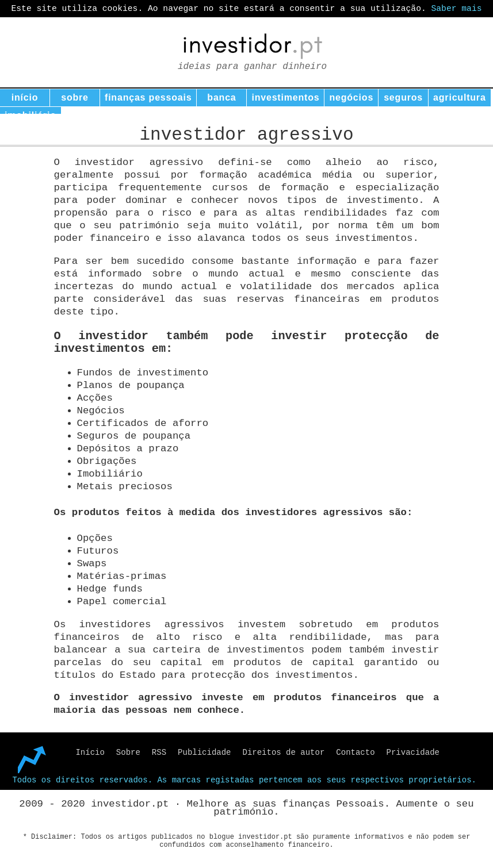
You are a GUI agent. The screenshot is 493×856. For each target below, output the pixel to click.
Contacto (355, 752)
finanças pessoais (148, 97)
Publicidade (204, 752)
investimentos (285, 97)
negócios (351, 97)
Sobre (128, 752)
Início (89, 752)
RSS (159, 752)
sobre (75, 97)
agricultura (459, 97)
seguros (403, 97)
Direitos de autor (284, 752)
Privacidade (413, 752)
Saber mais (456, 8)
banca (221, 97)
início (25, 97)
